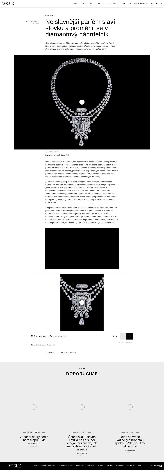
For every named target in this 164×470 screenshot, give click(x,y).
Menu (154, 3)
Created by (156, 466)
